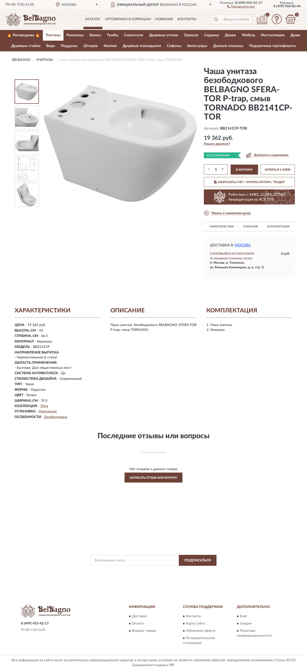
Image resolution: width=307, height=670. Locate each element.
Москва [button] (243, 245)
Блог (243, 616)
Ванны (95, 35)
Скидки (246, 623)
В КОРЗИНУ (244, 169)
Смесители (133, 35)
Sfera (44, 406)
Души (295, 35)
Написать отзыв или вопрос (153, 477)
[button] (241, 6)
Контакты (186, 19)
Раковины (75, 35)
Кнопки (110, 46)
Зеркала (191, 35)
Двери (230, 35)
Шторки (90, 46)
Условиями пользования (193, 571)
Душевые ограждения (142, 46)
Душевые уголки (163, 35)
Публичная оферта (200, 631)
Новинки (164, 19)
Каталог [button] (93, 19)
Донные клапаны (228, 46)
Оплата (138, 623)
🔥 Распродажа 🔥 (23, 35)
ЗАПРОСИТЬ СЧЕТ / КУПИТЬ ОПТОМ (249, 182)
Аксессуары (197, 46)
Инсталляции (273, 35)
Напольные (48, 411)
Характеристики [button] (222, 226)
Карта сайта (195, 623)
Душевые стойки (25, 46)
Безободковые (55, 417)
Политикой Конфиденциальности (151, 571)
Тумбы (112, 35)
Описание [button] (250, 226)
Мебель (248, 35)
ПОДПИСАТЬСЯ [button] (197, 560)
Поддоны (69, 46)
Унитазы (53, 35)
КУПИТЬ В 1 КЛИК (277, 169)
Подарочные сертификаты (272, 46)
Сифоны (174, 46)
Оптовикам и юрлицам (128, 19)
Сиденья (211, 35)
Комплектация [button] (278, 226)
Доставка (139, 616)
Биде (50, 46)
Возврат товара (144, 631)
